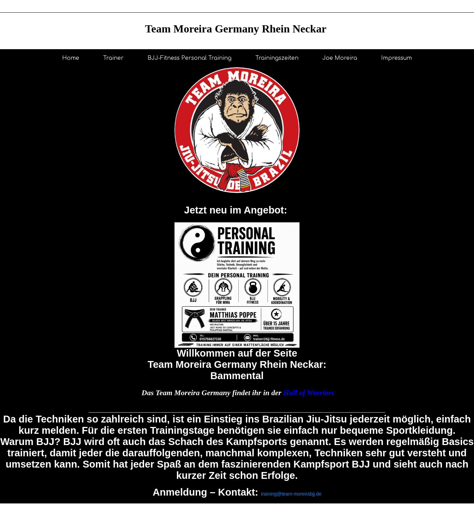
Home (70, 58)
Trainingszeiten (276, 58)
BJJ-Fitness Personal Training (190, 58)
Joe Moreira (339, 58)
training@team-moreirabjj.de (291, 494)
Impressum (396, 58)
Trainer (113, 58)
